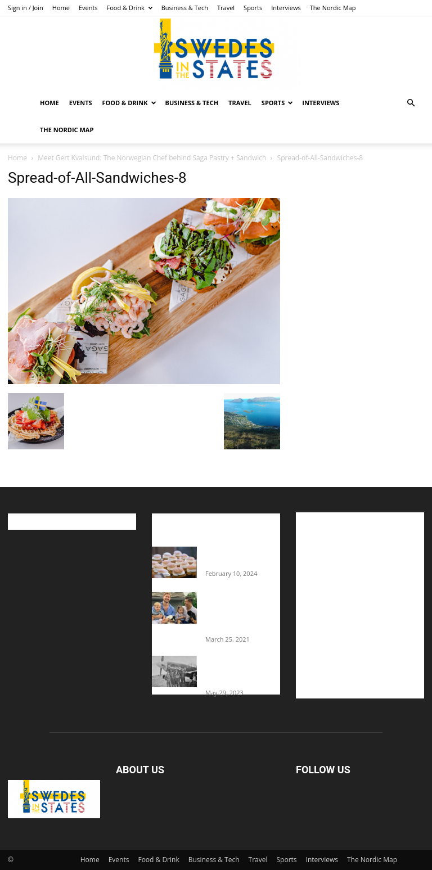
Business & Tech (184, 7)
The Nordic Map (333, 7)
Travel (226, 7)
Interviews (286, 7)
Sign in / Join (25, 7)
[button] (410, 103)
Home (61, 7)
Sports (253, 7)
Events (88, 7)
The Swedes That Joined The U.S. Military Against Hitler (242, 671)
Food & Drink (129, 7)
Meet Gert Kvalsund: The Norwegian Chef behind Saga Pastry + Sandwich (152, 158)
